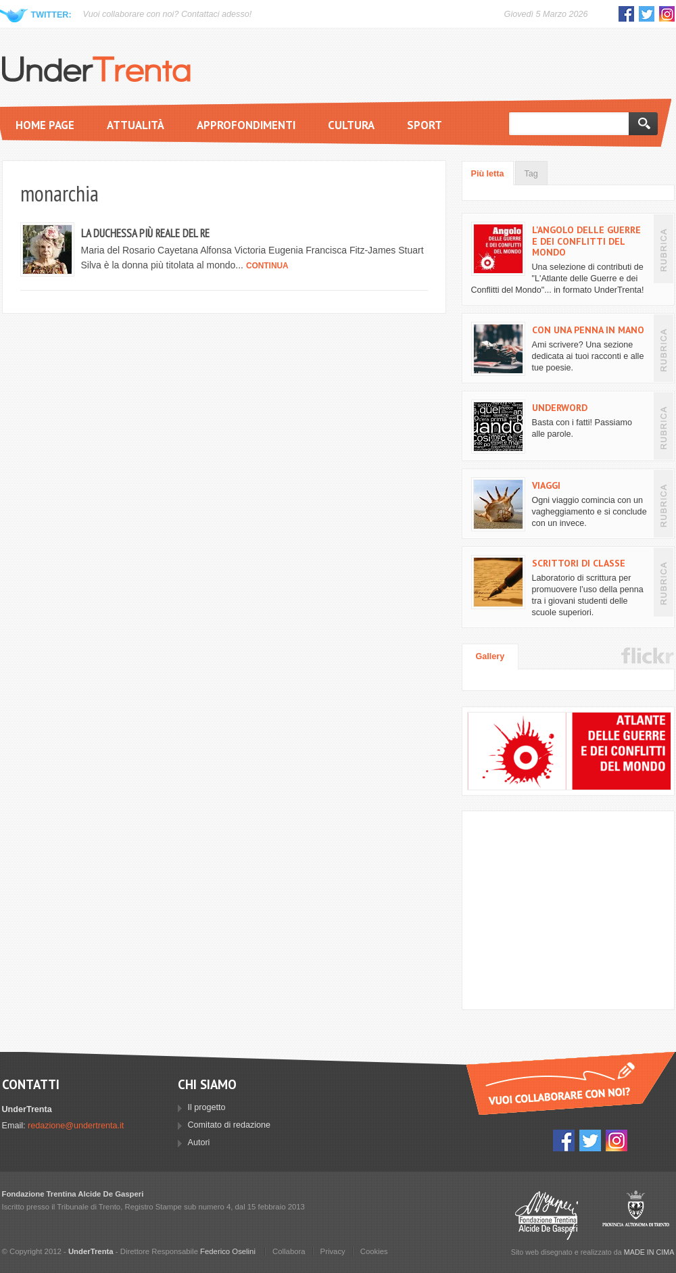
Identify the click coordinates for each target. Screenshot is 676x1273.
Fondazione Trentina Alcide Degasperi (546, 1215)
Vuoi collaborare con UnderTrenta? (570, 1083)
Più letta (487, 173)
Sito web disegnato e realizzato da (593, 1252)
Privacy (332, 1251)
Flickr (647, 656)
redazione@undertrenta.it (76, 1125)
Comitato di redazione (229, 1125)
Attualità (135, 125)
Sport (424, 125)
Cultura (351, 125)
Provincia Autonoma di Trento (636, 1215)
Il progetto (207, 1107)
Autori (199, 1142)
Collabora (289, 1251)
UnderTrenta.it (96, 69)
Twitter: (51, 15)
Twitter (646, 14)
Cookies (374, 1251)
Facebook (626, 14)
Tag (531, 173)
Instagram (667, 14)
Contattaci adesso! (216, 14)
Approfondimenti (246, 125)
